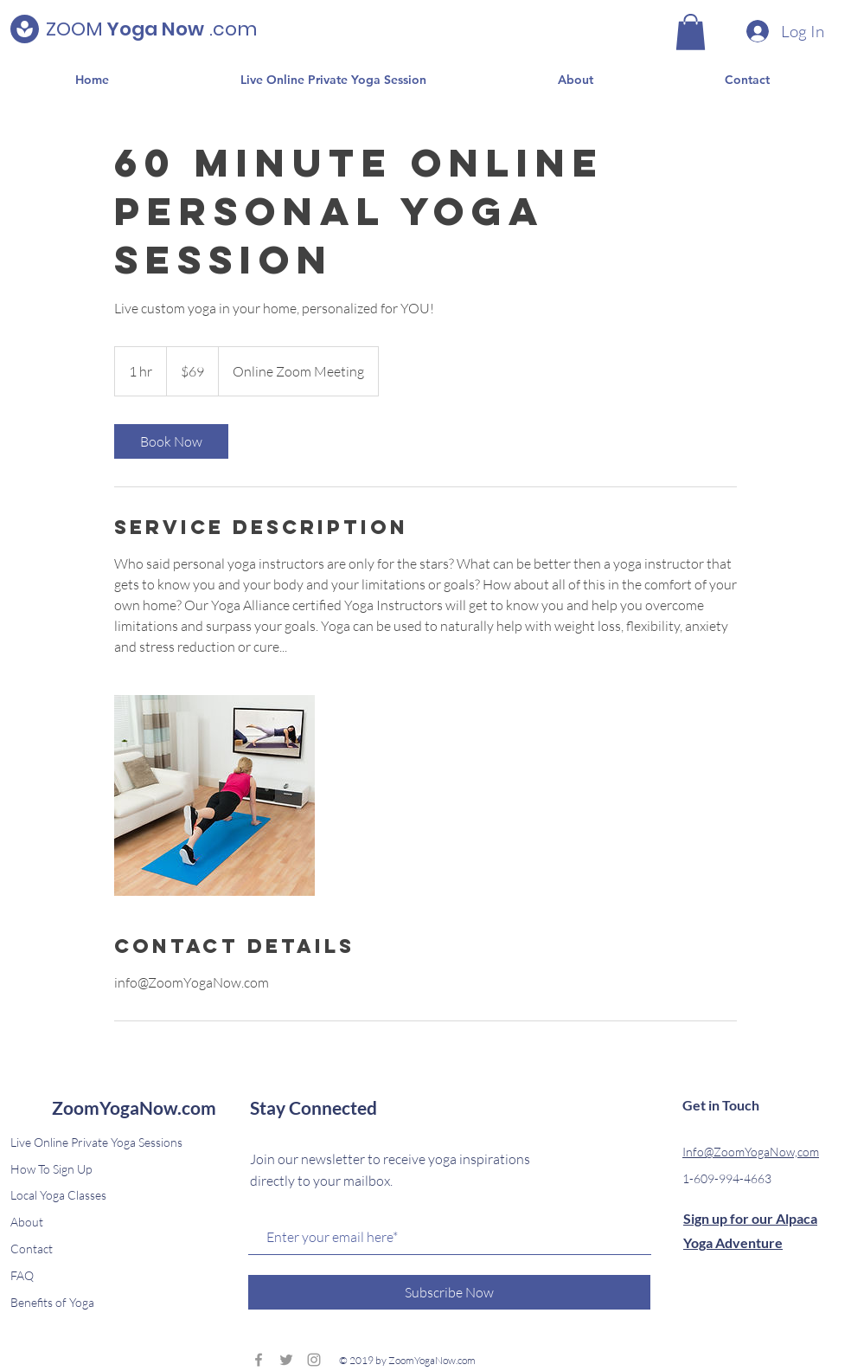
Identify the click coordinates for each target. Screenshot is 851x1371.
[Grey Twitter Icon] (286, 1359)
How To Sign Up (51, 1169)
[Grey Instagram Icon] (314, 1359)
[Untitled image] (214, 795)
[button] (690, 32)
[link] (171, 441)
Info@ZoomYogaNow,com (750, 1151)
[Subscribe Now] (449, 1292)
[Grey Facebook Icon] (258, 1359)
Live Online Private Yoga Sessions (96, 1142)
